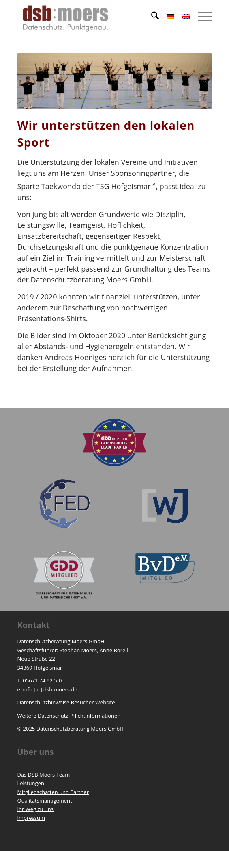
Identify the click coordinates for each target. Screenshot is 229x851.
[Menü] (201, 16)
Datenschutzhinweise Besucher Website (66, 702)
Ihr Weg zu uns (35, 809)
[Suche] (151, 16)
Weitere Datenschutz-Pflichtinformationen (68, 715)
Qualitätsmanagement (44, 800)
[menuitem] (151, 16)
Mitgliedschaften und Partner (53, 792)
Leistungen (30, 783)
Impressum (31, 818)
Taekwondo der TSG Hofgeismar (98, 186)
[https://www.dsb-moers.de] (95, 16)
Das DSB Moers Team (43, 774)
